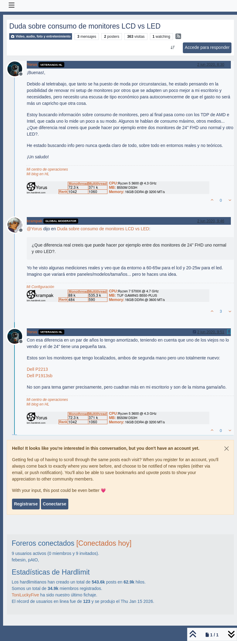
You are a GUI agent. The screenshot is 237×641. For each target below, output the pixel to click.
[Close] (226, 448)
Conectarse (54, 503)
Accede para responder (207, 47)
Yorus (32, 64)
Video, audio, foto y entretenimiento (40, 36)
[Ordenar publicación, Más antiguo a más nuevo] (173, 47)
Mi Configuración (40, 287)
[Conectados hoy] (103, 543)
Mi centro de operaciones (47, 169)
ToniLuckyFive (25, 594)
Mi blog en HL (37, 174)
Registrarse (26, 503)
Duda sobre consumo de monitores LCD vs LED (103, 228)
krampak (34, 221)
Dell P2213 (37, 369)
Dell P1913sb (39, 375)
